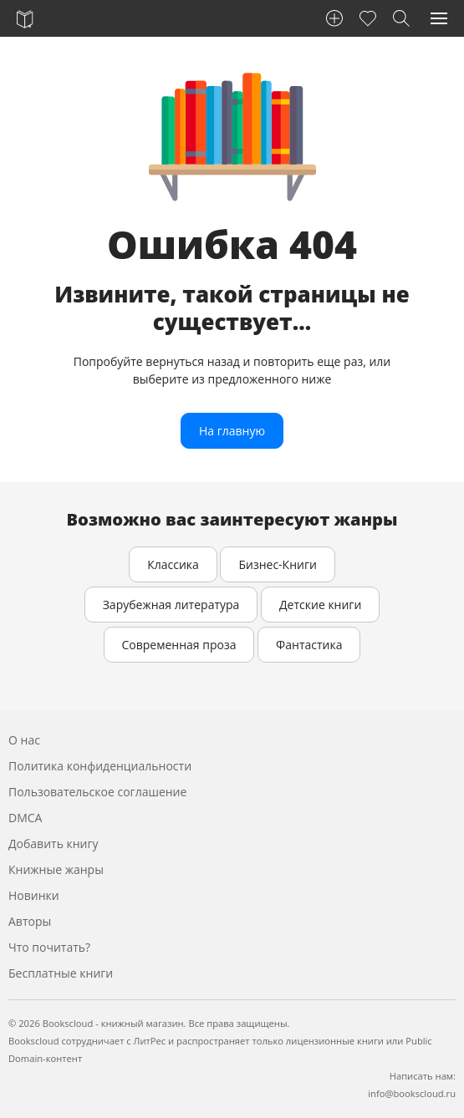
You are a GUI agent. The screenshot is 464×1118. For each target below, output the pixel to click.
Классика (173, 564)
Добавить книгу (53, 843)
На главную (232, 431)
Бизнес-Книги (277, 564)
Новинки (33, 895)
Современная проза (179, 645)
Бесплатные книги (60, 973)
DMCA (25, 818)
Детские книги (320, 604)
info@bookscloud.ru (412, 1093)
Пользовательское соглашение (97, 792)
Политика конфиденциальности (99, 766)
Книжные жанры (56, 869)
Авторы (29, 921)
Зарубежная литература (171, 604)
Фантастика (309, 645)
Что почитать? (49, 947)
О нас (24, 740)
